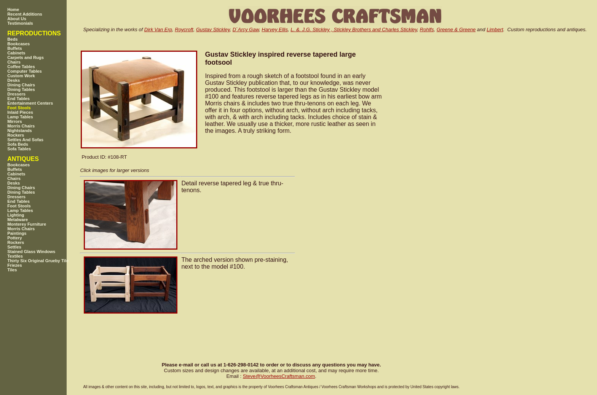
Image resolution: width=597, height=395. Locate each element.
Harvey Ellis (275, 29)
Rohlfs (427, 29)
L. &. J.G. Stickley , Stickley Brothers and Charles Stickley (354, 29)
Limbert (495, 29)
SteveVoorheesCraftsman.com (279, 376)
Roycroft (184, 29)
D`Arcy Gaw (246, 29)
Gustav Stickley (213, 29)
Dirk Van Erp (158, 29)
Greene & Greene (456, 29)
